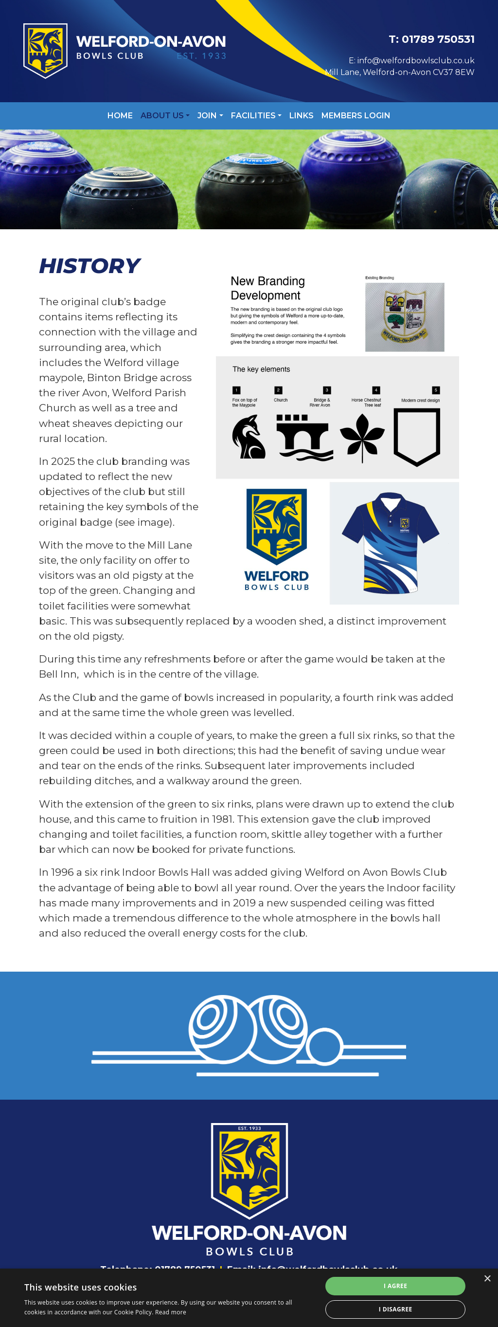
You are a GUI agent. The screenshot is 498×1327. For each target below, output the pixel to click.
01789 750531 (438, 39)
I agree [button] (395, 1286)
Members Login (356, 115)
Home (120, 115)
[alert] (249, 1298)
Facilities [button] (253, 115)
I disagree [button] (395, 1309)
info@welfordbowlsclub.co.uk (416, 60)
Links (301, 115)
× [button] (487, 1279)
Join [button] (207, 115)
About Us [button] (162, 115)
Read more (170, 1312)
